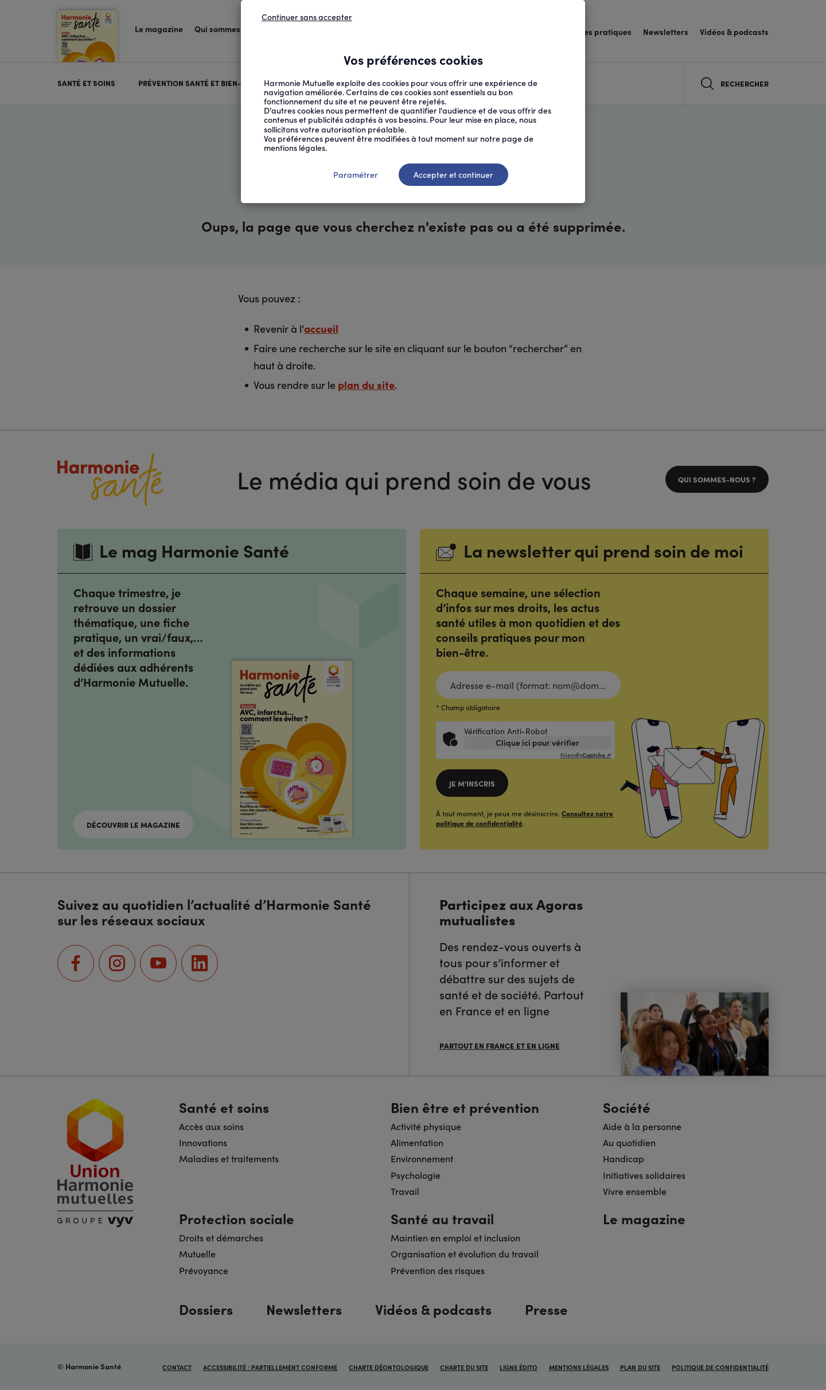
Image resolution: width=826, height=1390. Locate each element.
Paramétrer (355, 174)
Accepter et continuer (453, 174)
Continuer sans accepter (307, 16)
